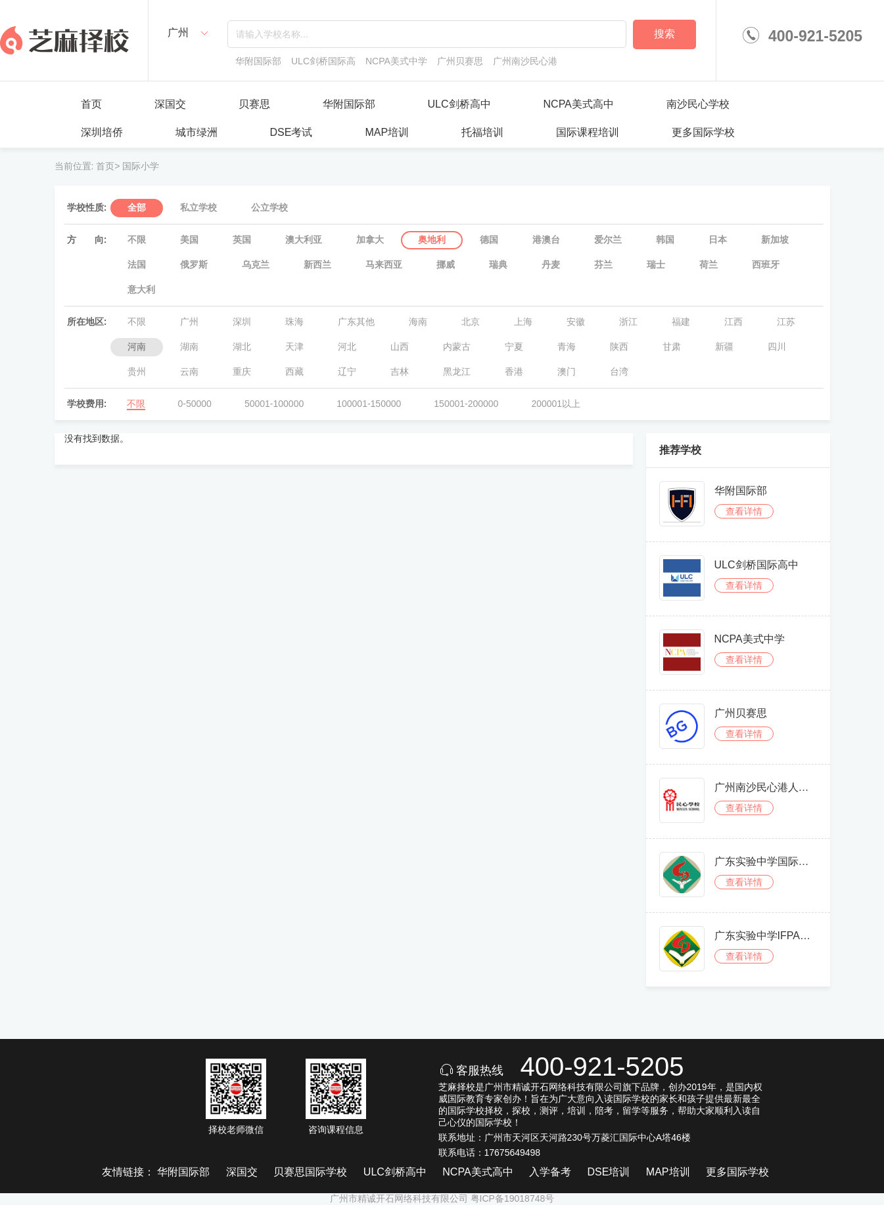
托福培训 (482, 132)
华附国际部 (349, 104)
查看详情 (744, 511)
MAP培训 (387, 132)
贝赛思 (254, 104)
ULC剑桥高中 (459, 104)
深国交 (170, 104)
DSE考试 (291, 132)
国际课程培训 (587, 132)
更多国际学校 (703, 132)
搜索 (664, 33)
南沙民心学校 (698, 104)
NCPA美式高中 (579, 104)
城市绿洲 (196, 132)
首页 (91, 104)
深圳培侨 (102, 132)
